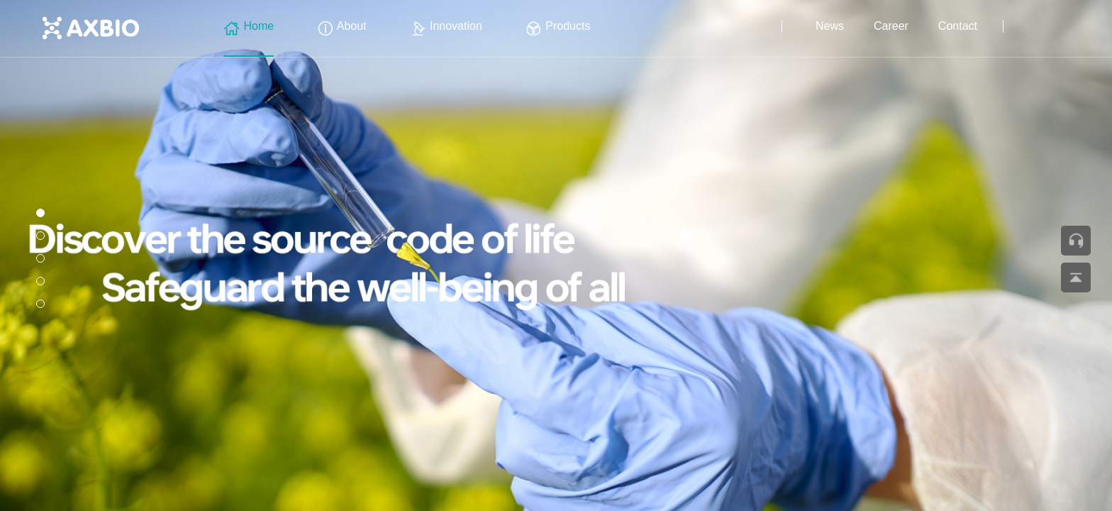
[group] (556, 255)
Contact (957, 26)
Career (891, 26)
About (341, 26)
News (830, 26)
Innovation (446, 26)
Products (558, 26)
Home (248, 26)
